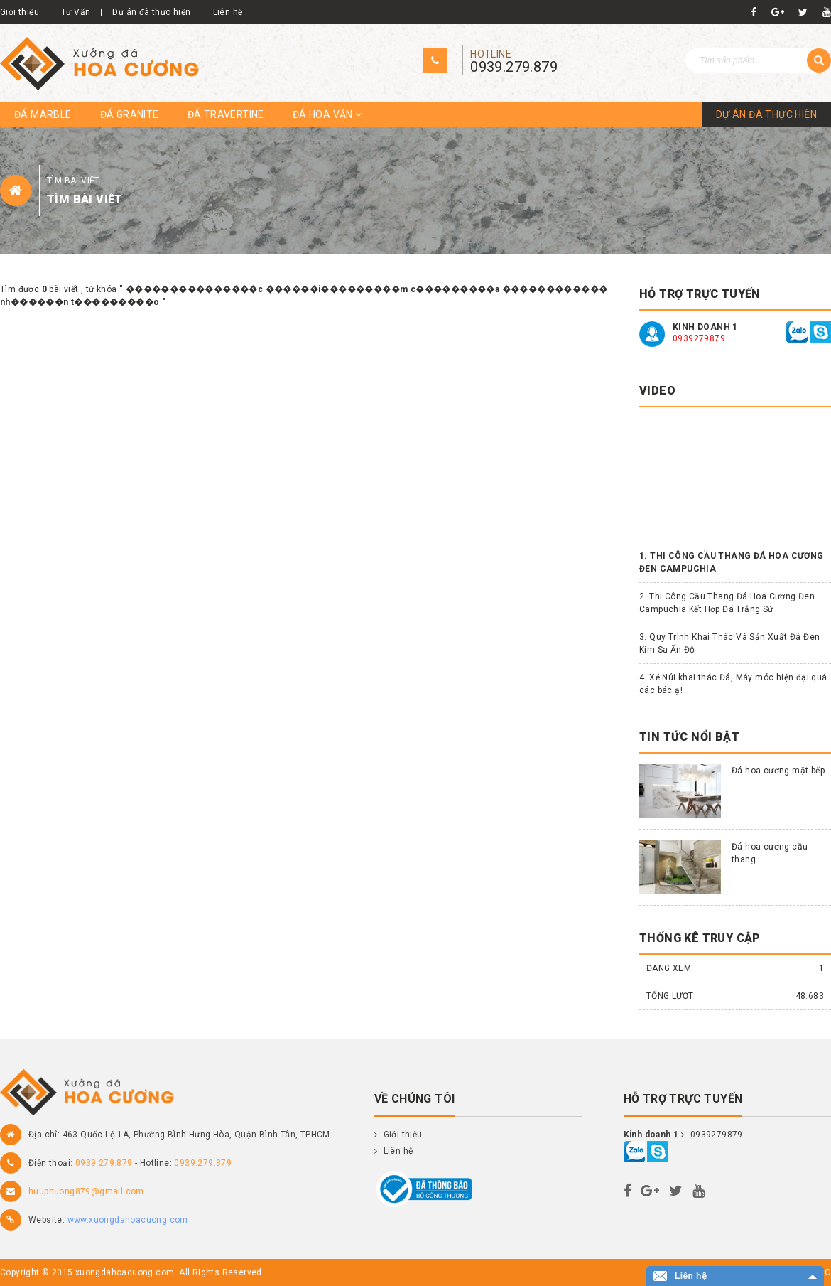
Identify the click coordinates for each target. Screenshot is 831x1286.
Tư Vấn (75, 12)
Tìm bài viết (73, 181)
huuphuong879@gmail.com (86, 1191)
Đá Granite (129, 114)
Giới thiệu (19, 12)
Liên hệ (228, 12)
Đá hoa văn (327, 114)
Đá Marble (43, 114)
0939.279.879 (514, 66)
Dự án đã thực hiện (151, 12)
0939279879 (699, 338)
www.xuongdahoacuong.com (127, 1220)
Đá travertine (226, 114)
